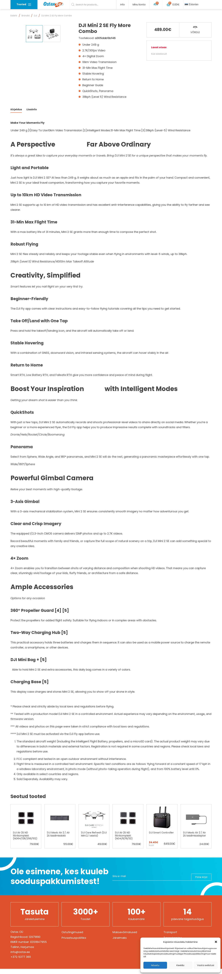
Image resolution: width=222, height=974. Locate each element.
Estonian (191, 4)
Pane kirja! (199, 881)
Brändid (26, 15)
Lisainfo (31, 114)
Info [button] (122, 4)
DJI (35, 15)
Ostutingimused (72, 937)
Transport (170, 937)
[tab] (16, 115)
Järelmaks (120, 943)
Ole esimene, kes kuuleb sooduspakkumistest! (59, 881)
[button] (215, 941)
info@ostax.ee (20, 957)
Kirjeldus (16, 114)
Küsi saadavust (159, 53)
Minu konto (139, 4)
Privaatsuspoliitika (74, 943)
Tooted (24, 4)
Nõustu (155, 965)
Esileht (14, 15)
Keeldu (180, 965)
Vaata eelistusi (205, 965)
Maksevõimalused (125, 937)
